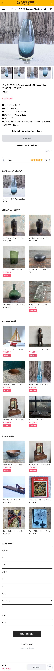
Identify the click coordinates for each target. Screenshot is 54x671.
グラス (4, 572)
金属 (3, 565)
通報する (49, 151)
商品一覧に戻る (27, 634)
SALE (4, 622)
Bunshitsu (6, 601)
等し (3, 594)
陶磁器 (4, 550)
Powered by (27, 648)
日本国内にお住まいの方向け (27, 145)
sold (3, 615)
